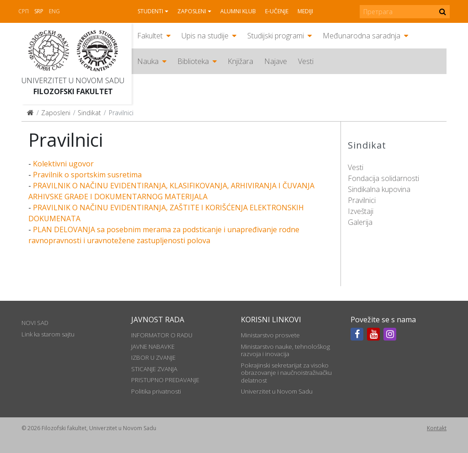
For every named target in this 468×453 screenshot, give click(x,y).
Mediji (305, 11)
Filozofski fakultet (73, 91)
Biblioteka (193, 61)
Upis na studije (205, 36)
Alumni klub (238, 11)
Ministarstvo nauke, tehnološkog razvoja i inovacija (285, 350)
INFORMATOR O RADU (161, 335)
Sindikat (89, 112)
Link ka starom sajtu (47, 334)
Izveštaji (360, 211)
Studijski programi (275, 36)
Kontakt (437, 428)
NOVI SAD (34, 323)
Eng (54, 11)
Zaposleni (191, 11)
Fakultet (150, 36)
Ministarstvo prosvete (270, 335)
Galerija (360, 222)
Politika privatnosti (156, 391)
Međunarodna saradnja (361, 36)
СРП (23, 11)
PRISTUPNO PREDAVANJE (165, 380)
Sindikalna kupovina (379, 189)
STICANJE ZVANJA (154, 369)
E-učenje (276, 11)
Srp (38, 11)
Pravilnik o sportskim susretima (87, 175)
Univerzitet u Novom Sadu (72, 80)
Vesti (306, 61)
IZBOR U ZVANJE (153, 357)
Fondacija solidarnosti (383, 178)
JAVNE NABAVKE (153, 346)
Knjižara (240, 61)
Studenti (150, 11)
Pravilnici (362, 200)
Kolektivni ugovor (63, 164)
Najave (275, 61)
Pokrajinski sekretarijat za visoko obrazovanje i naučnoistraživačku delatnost (286, 372)
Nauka (148, 61)
